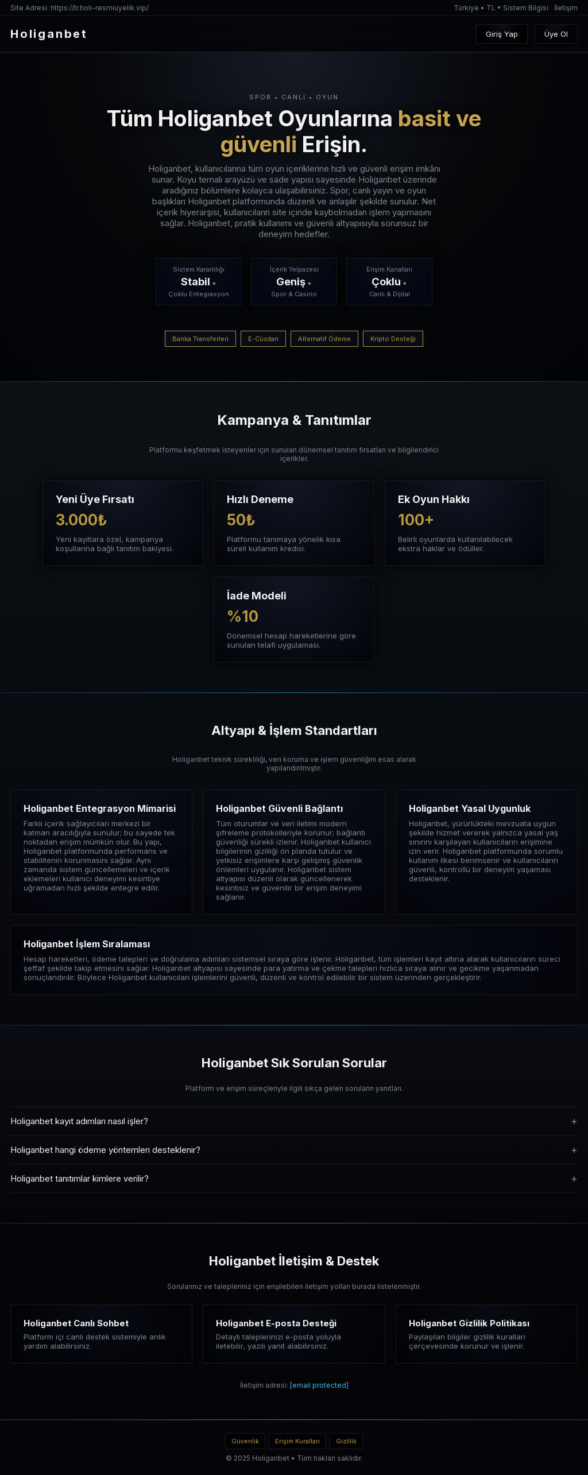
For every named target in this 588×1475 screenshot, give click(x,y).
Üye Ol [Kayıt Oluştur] (556, 33)
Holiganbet (270, 1458)
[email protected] (319, 1385)
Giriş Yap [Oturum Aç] (502, 33)
